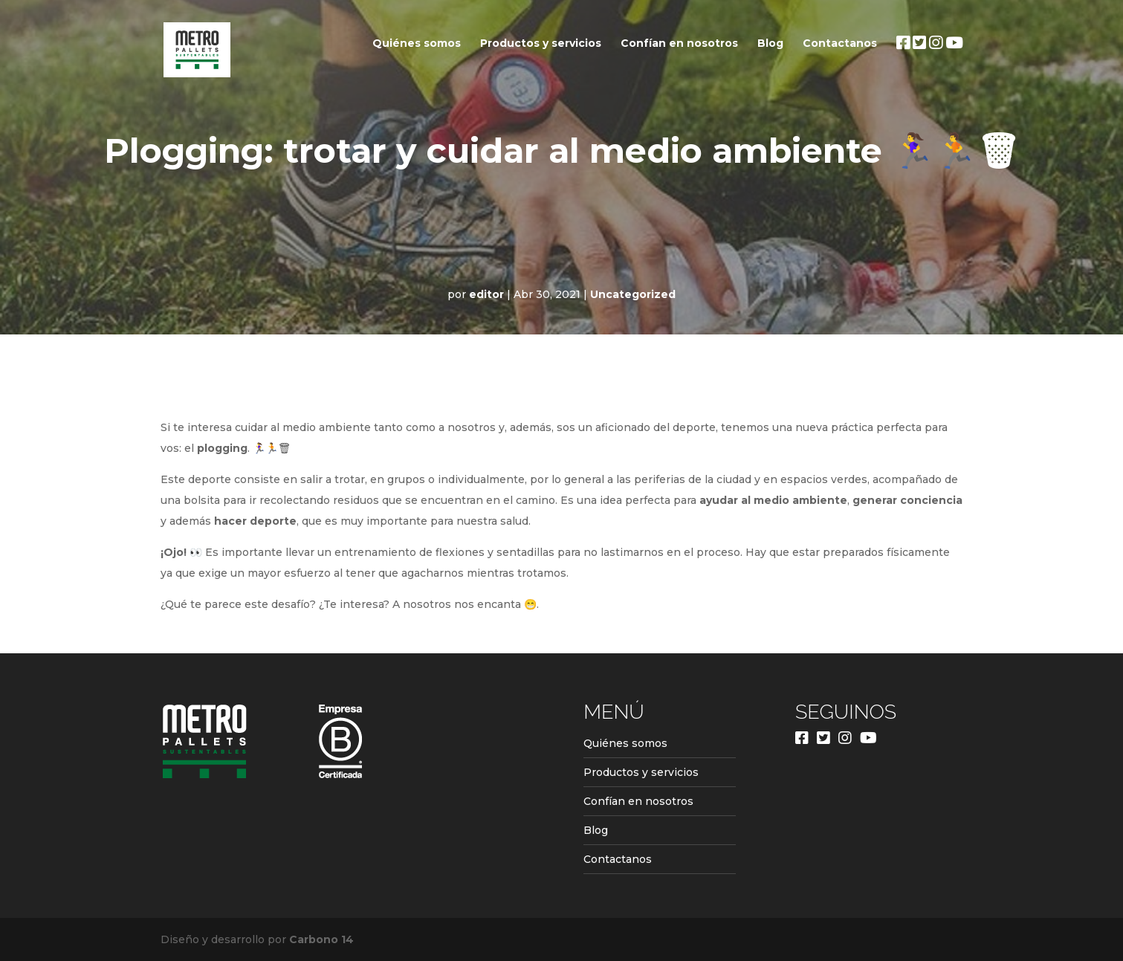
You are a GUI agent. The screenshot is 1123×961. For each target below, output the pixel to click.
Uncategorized (633, 294)
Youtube (954, 69)
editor (486, 294)
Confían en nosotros (679, 44)
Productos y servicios (540, 44)
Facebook (903, 69)
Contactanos (840, 44)
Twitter (919, 69)
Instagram (935, 69)
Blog (770, 44)
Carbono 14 (321, 939)
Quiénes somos (416, 44)
